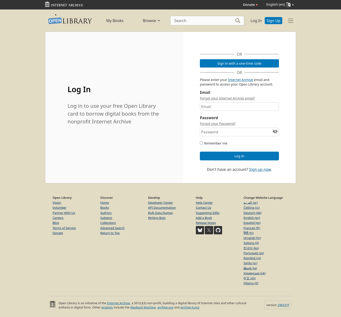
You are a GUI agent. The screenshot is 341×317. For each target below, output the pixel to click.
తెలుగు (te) (250, 268)
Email (205, 92)
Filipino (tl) (250, 283)
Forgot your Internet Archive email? (227, 98)
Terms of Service (64, 228)
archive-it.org (189, 307)
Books (104, 207)
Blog (56, 223)
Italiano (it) (251, 243)
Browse (152, 20)
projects (107, 307)
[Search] (207, 20)
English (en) (251, 218)
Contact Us (203, 207)
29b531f (283, 305)
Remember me (215, 143)
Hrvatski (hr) (252, 238)
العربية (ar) (250, 202)
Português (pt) (253, 253)
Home (104, 202)
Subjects (106, 218)
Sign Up (273, 20)
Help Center (204, 202)
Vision (57, 202)
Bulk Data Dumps (160, 213)
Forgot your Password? (217, 123)
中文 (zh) (249, 278)
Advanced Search (112, 228)
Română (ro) (252, 258)
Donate (250, 4)
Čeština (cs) (251, 207)
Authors (106, 213)
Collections (108, 223)
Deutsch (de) (252, 213)
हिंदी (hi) (248, 233)
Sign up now (260, 169)
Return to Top (110, 233)
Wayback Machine (143, 307)
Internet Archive (240, 79)
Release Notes (206, 223)
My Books (115, 20)
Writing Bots (157, 218)
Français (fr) (251, 228)
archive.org (165, 307)
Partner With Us (64, 213)
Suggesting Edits (208, 213)
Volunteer (60, 207)
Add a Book (204, 218)
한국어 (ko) (251, 248)
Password (209, 117)
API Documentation (162, 207)
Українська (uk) (254, 273)
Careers (58, 218)
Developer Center (160, 202)
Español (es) (251, 223)
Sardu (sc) (250, 263)
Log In (256, 20)
